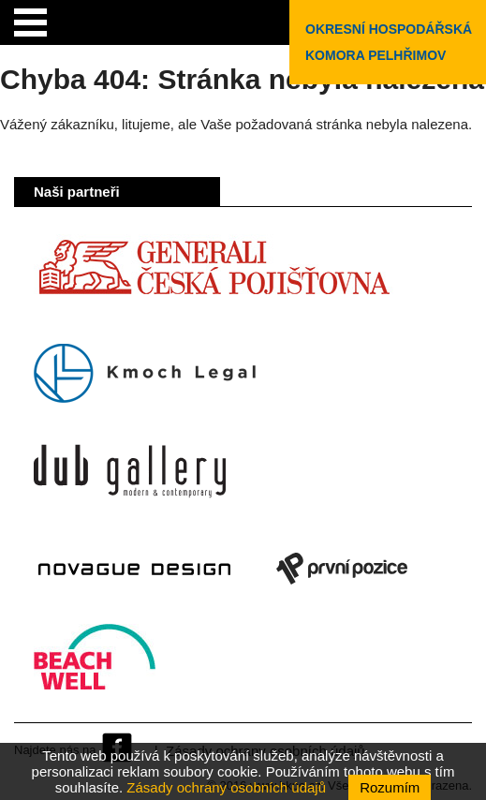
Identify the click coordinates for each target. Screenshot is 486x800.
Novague (134, 568)
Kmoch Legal (145, 374)
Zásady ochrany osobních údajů (226, 787)
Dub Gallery (130, 471)
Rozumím (390, 787)
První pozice (341, 568)
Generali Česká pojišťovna (213, 276)
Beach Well (95, 666)
